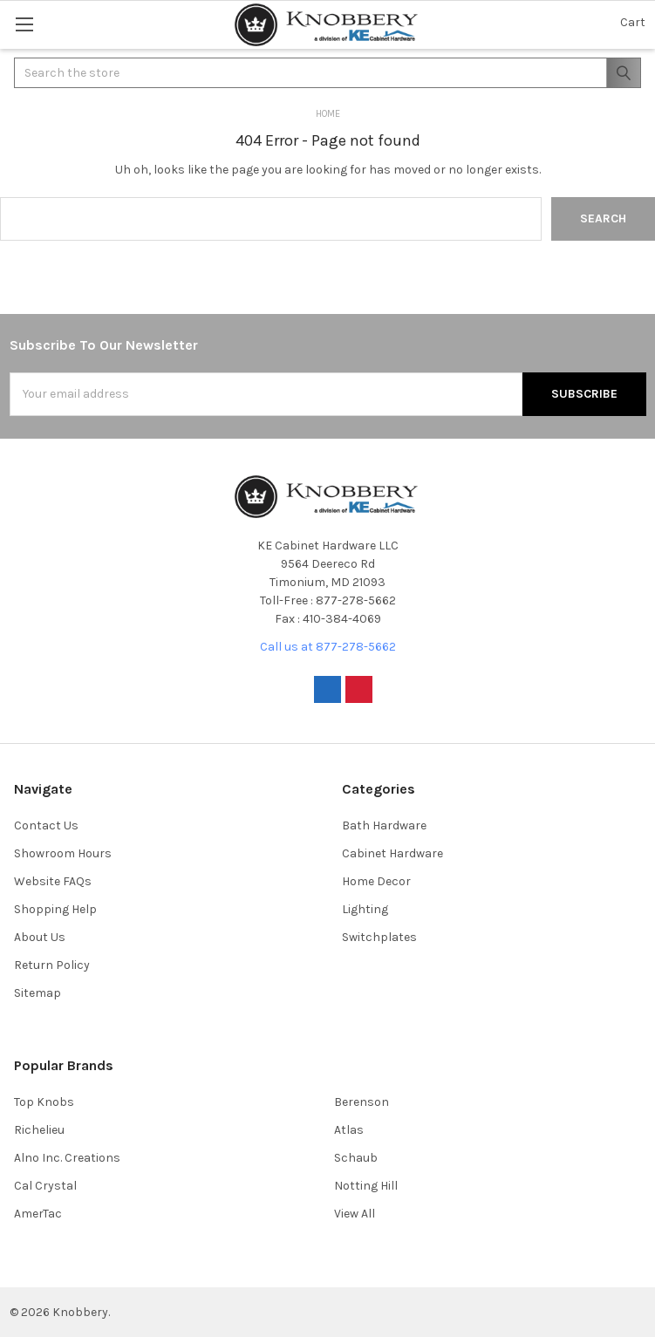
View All (354, 1213)
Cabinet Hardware (392, 853)
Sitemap (37, 993)
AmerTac (38, 1213)
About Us (39, 937)
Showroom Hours (63, 853)
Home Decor (376, 881)
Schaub (356, 1157)
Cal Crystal (45, 1185)
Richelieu (39, 1129)
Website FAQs (53, 881)
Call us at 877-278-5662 (328, 646)
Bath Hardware (384, 825)
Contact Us (46, 825)
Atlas (349, 1129)
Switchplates (379, 937)
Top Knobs (44, 1102)
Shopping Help (55, 909)
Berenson (361, 1102)
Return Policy (52, 965)
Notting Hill (366, 1185)
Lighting (365, 909)
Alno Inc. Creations (67, 1157)
